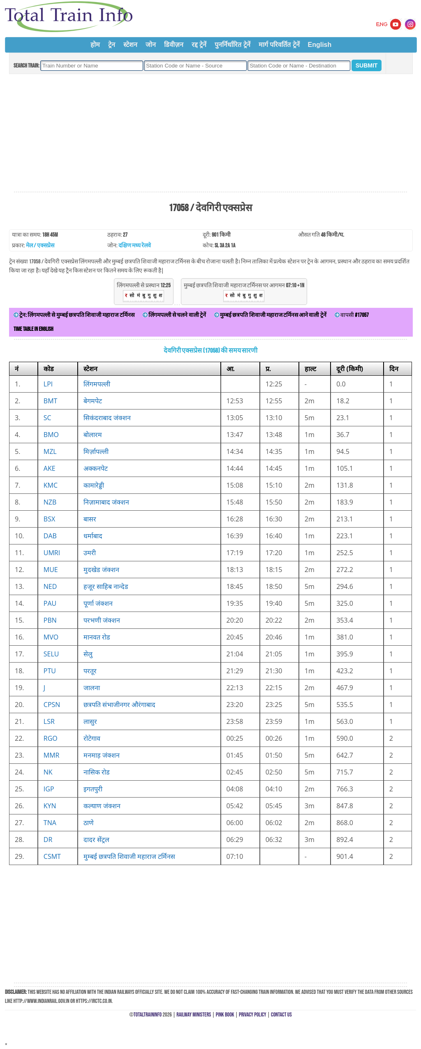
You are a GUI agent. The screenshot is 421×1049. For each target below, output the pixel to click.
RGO (51, 738)
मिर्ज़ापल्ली (96, 451)
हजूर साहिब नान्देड (105, 586)
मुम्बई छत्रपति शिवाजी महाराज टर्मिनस (129, 856)
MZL (50, 451)
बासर (89, 518)
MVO (51, 637)
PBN (50, 620)
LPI (48, 383)
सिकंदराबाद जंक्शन (107, 417)
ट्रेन (111, 44)
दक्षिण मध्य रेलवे (134, 245)
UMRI (52, 552)
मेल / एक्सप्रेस (40, 245)
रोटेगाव (91, 738)
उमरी (89, 552)
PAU (50, 603)
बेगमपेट (92, 400)
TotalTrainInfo (148, 1014)
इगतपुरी (92, 788)
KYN (50, 805)
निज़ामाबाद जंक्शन (106, 502)
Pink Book (225, 1014)
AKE (50, 468)
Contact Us (281, 1014)
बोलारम (92, 434)
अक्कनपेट (95, 468)
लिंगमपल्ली (96, 383)
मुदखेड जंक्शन (101, 569)
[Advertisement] (210, 133)
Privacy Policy (252, 1014)
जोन (151, 44)
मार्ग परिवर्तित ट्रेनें (279, 44)
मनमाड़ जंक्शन (101, 755)
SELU (51, 653)
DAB (50, 535)
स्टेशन (130, 44)
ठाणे (88, 822)
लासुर (90, 721)
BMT (51, 400)
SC (47, 417)
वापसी (352, 315)
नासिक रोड (96, 772)
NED (50, 586)
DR (48, 839)
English (320, 44)
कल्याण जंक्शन (101, 805)
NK (48, 772)
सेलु (88, 653)
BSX (49, 518)
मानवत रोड (96, 637)
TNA (50, 822)
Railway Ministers (193, 1014)
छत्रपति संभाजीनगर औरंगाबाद (119, 704)
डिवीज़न (173, 44)
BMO (51, 434)
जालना (91, 687)
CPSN (52, 704)
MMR (52, 755)
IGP (49, 788)
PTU (50, 670)
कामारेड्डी (93, 485)
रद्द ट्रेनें (199, 44)
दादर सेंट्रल (96, 839)
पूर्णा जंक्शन (98, 603)
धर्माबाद (92, 535)
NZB (50, 502)
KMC (51, 485)
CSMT (52, 856)
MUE (51, 569)
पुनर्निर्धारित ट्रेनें (232, 44)
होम (95, 44)
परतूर (90, 670)
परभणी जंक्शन (101, 620)
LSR (49, 721)
